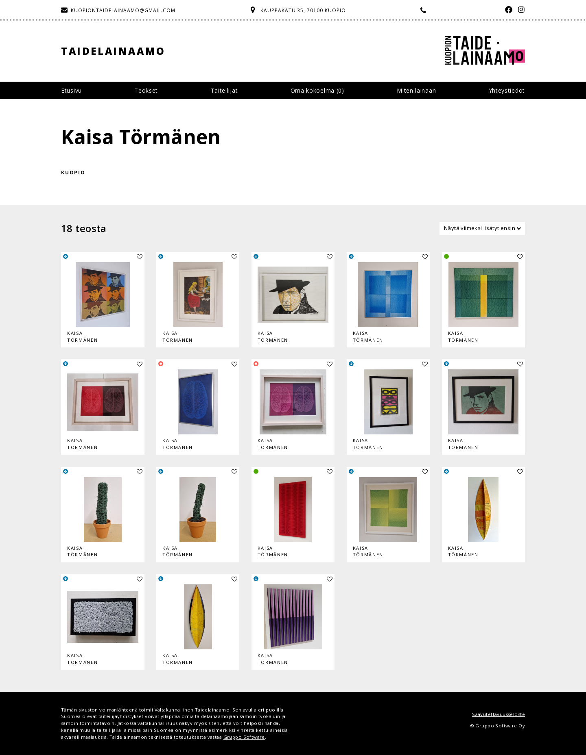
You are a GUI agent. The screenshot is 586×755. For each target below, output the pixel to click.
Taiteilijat (224, 90)
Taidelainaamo (113, 51)
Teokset (146, 90)
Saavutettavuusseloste (498, 714)
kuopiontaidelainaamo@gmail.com (123, 10)
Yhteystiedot (507, 90)
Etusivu (71, 90)
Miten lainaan (416, 90)
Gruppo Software (244, 737)
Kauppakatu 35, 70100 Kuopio (303, 10)
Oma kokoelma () (317, 90)
